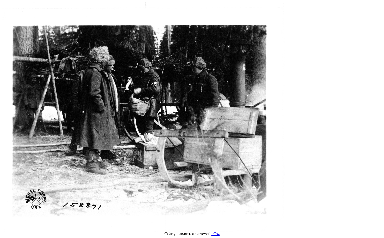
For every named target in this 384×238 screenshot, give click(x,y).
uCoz (215, 234)
